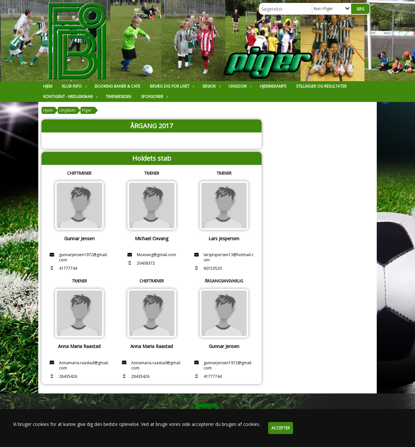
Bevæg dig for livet (171, 86)
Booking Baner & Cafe (117, 86)
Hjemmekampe (273, 86)
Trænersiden (118, 96)
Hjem (47, 86)
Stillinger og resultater (321, 86)
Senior (210, 86)
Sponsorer (153, 96)
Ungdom (239, 86)
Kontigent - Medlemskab (69, 96)
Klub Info (73, 86)
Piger (86, 110)
